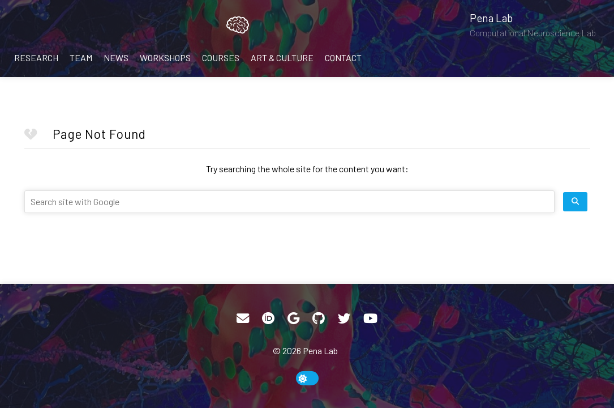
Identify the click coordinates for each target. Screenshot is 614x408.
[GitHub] (319, 318)
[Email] (243, 318)
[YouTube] (370, 318)
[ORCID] (268, 318)
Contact (343, 57)
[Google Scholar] (293, 318)
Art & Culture (282, 57)
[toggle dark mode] (307, 378)
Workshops (165, 57)
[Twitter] (344, 318)
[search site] (575, 201)
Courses (220, 57)
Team (81, 57)
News (116, 57)
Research (36, 57)
